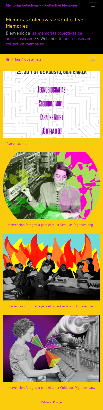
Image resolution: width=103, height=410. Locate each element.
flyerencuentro (17, 143)
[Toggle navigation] (93, 5)
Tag (17, 59)
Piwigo (57, 402)
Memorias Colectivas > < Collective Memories (41, 5)
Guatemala (32, 59)
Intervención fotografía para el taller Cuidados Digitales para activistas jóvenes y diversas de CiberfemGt (51, 306)
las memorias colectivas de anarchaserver (44, 35)
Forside (8, 59)
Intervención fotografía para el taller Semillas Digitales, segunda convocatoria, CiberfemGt (51, 225)
